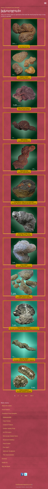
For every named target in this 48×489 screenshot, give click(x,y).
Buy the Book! (6, 466)
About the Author (7, 405)
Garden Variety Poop (9, 428)
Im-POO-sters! (7, 432)
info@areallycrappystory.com (24, 484)
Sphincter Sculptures (9, 451)
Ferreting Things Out (24, 234)
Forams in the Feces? (24, 328)
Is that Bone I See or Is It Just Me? (24, 202)
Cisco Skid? (24, 265)
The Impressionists (8, 455)
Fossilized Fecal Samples (12, 7)
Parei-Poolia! (6, 443)
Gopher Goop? (24, 77)
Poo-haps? (6, 447)
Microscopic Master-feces (10, 436)
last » (31, 395)
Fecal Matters (6, 409)
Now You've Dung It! (24, 108)
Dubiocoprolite (7, 417)
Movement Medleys (8, 440)
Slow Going (24, 140)
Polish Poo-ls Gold (24, 296)
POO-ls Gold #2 (24, 390)
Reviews (4, 458)
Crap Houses (7, 421)
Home (2, 7)
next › (26, 395)
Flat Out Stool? (24, 359)
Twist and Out (24, 171)
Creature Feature (8, 424)
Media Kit (4, 462)
